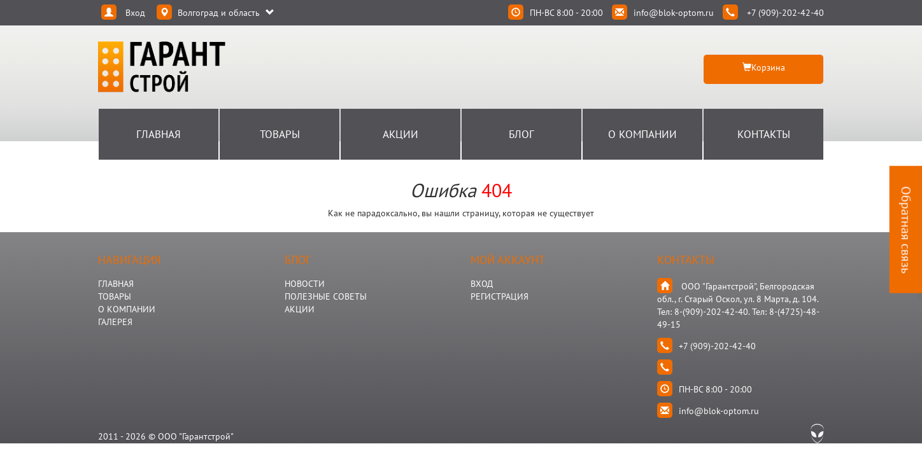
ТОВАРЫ (114, 296)
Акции (400, 134)
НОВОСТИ (305, 283)
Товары (280, 134)
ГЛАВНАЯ (116, 283)
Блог (521, 134)
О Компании (642, 134)
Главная (158, 134)
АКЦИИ (300, 309)
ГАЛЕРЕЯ (115, 322)
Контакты (763, 134)
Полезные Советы (326, 296)
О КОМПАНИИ (126, 309)
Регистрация (499, 296)
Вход (482, 283)
